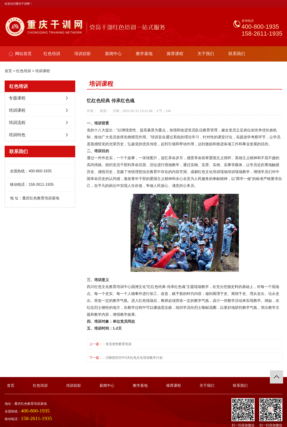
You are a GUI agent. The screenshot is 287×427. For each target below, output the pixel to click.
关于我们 (205, 53)
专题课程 (17, 98)
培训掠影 (82, 53)
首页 (8, 71)
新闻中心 (113, 53)
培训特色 (17, 135)
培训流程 (17, 122)
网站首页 (20, 53)
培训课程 (42, 71)
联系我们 (236, 53)
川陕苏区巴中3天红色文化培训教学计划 (134, 357)
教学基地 (144, 53)
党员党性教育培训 (118, 344)
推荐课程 (175, 53)
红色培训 (52, 53)
